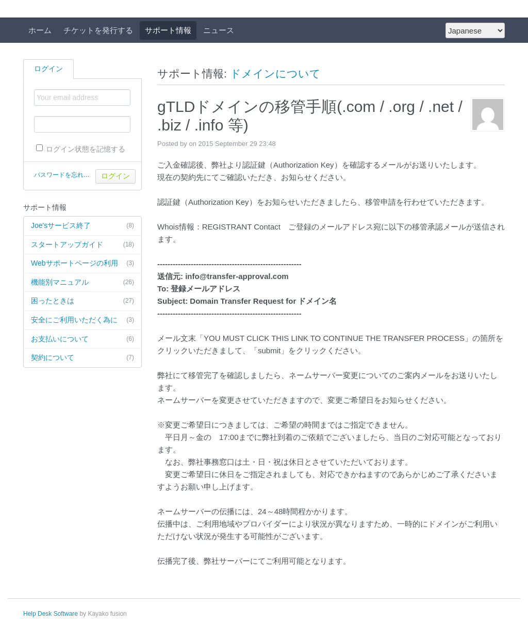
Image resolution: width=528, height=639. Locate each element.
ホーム (40, 30)
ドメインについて (275, 73)
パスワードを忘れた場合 (68, 174)
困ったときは (82, 301)
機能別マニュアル (82, 282)
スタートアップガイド (82, 245)
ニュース (218, 30)
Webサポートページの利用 (82, 263)
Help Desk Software (50, 613)
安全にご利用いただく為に (82, 320)
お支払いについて (82, 339)
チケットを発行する (98, 30)
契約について (82, 358)
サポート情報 (168, 30)
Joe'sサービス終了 (82, 226)
